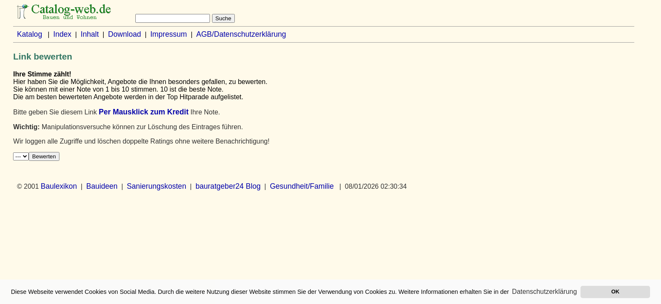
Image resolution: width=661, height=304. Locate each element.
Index (62, 34)
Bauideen (102, 186)
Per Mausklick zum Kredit (143, 112)
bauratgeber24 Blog (228, 186)
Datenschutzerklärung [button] (544, 291)
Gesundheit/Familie (302, 186)
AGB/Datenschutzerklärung (241, 34)
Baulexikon (59, 186)
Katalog (29, 34)
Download (124, 34)
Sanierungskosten (156, 186)
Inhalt (90, 34)
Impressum (168, 34)
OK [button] (615, 291)
